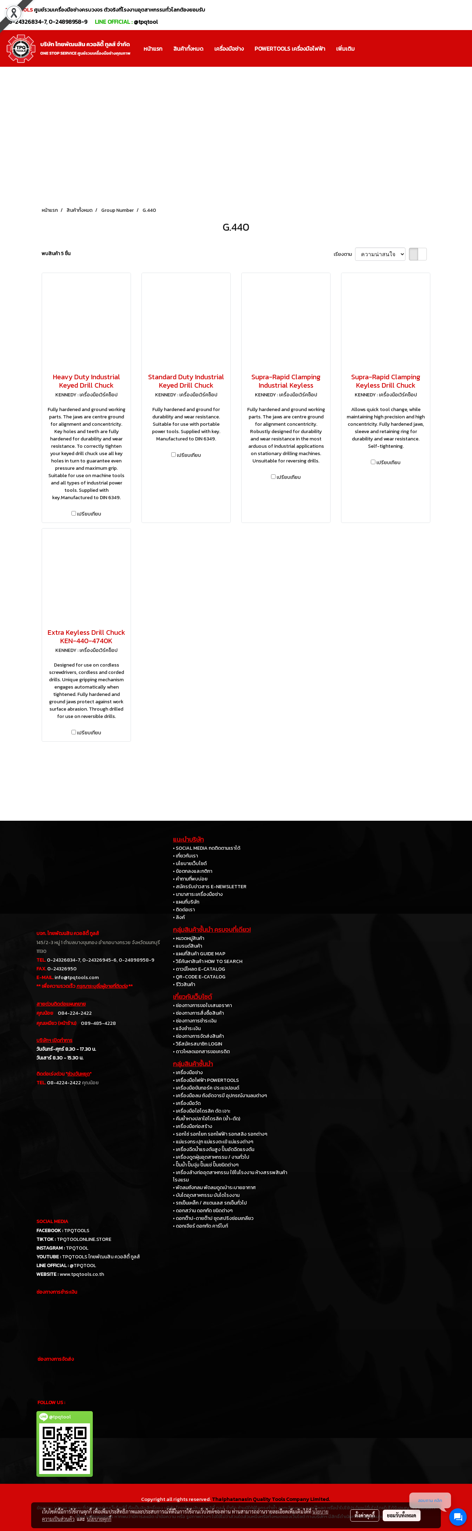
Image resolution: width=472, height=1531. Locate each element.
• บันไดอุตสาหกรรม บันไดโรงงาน (206, 1195)
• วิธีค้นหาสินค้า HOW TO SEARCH (207, 961)
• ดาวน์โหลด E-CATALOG (199, 969)
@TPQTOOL (83, 1265)
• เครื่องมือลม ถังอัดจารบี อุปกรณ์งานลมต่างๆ (220, 1095)
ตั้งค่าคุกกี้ (365, 1515)
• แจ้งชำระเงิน (187, 1028)
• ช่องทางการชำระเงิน (194, 1021)
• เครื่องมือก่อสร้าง (192, 1126)
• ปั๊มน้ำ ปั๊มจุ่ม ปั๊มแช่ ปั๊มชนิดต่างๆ (205, 1165)
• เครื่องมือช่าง (188, 1072)
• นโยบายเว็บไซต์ (190, 863)
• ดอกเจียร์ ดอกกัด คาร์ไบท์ (200, 1226)
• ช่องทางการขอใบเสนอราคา (202, 1005)
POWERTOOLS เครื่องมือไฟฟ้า (290, 48)
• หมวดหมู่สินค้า (188, 938)
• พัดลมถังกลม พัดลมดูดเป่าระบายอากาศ (214, 1187)
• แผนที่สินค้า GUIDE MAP (199, 953)
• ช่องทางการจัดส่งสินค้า (198, 1036)
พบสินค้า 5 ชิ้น (56, 253)
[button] (366, 48)
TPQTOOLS (76, 1230)
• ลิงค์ (179, 917)
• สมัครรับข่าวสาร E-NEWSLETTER (210, 886)
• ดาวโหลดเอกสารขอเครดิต (201, 1051)
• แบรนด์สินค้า (187, 946)
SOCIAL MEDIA (52, 1221)
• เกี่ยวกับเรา (185, 856)
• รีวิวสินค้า (184, 984)
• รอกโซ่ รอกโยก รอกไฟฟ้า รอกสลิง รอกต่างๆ (220, 1134)
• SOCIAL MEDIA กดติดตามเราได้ (206, 848)
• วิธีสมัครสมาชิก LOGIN (197, 1044)
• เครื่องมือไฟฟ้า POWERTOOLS (206, 1080)
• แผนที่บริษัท (186, 902)
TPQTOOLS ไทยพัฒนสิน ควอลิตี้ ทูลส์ (101, 1256)
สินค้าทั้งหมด (188, 48)
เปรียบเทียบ (89, 514)
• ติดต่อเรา (184, 909)
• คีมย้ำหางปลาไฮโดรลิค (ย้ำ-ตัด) (206, 1118)
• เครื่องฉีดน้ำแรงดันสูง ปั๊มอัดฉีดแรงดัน (213, 1149)
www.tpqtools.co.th (82, 1274)
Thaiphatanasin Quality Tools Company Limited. (271, 1499)
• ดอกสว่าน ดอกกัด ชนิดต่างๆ (202, 1210)
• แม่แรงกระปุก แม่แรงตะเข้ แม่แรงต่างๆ (213, 1141)
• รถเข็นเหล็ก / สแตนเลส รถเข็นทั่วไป (210, 1203)
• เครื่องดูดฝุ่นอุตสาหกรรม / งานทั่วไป (211, 1157)
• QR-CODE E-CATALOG (199, 976)
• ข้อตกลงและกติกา (192, 871)
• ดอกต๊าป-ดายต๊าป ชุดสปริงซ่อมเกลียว (213, 1218)
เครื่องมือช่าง (229, 48)
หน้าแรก (153, 48)
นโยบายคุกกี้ (99, 1519)
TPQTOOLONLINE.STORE (84, 1239)
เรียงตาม (344, 254)
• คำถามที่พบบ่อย (190, 879)
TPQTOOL (77, 1248)
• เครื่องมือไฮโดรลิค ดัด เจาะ (201, 1111)
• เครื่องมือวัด (187, 1103)
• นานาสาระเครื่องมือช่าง (198, 894)
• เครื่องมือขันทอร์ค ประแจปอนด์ (206, 1088)
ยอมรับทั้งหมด (401, 1515)
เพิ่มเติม (345, 48)
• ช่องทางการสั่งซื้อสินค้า (198, 1013)
